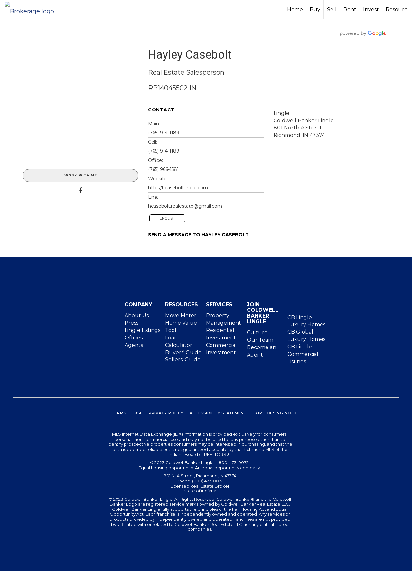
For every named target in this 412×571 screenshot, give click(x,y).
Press (131, 323)
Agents (134, 345)
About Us (137, 315)
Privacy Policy (166, 413)
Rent (349, 9)
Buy (315, 9)
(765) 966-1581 (163, 169)
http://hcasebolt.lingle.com (178, 188)
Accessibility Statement (218, 413)
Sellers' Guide (183, 360)
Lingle (281, 113)
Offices (134, 338)
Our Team (260, 340)
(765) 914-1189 (163, 133)
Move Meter (180, 315)
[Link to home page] (33, 9)
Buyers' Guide (183, 352)
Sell (332, 9)
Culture (257, 332)
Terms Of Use (127, 413)
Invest (371, 9)
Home (295, 9)
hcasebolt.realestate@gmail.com (185, 206)
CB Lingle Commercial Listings (302, 354)
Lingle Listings (142, 330)
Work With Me (80, 175)
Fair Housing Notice (276, 413)
